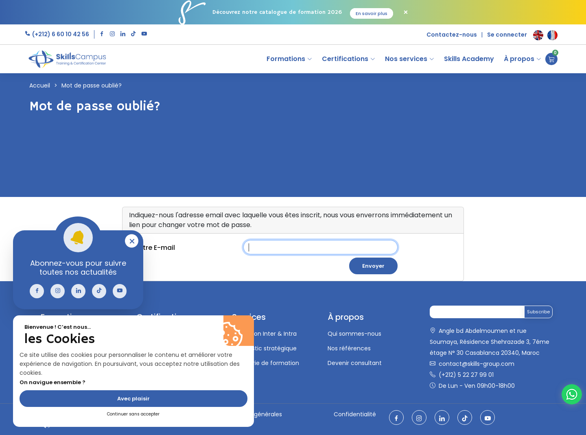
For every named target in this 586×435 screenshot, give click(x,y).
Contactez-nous (451, 35)
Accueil (39, 85)
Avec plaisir (133, 398)
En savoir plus (371, 13)
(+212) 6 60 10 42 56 (60, 34)
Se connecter (507, 35)
